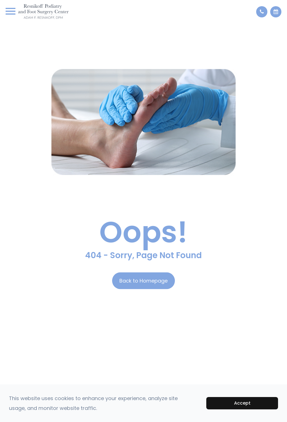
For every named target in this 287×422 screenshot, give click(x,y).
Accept (242, 403)
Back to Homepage (143, 280)
